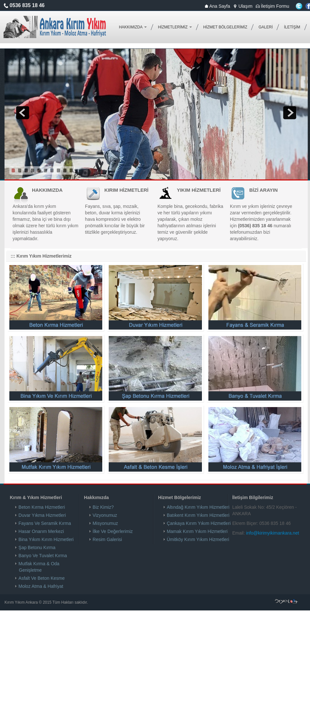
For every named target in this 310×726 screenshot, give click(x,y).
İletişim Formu (272, 6)
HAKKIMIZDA (133, 27)
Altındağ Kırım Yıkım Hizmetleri (198, 507)
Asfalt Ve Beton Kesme (42, 578)
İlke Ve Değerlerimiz (113, 531)
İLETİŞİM (292, 27)
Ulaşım (242, 6)
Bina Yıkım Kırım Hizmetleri (46, 539)
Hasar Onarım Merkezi (41, 531)
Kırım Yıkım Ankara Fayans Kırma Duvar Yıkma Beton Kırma (55, 27)
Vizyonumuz (105, 515)
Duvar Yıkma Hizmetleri (42, 515)
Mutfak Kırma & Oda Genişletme (39, 567)
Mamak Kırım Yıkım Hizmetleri (197, 531)
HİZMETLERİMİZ (175, 27)
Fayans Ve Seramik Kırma (45, 523)
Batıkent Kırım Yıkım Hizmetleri (198, 515)
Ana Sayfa (217, 6)
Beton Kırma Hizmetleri (42, 507)
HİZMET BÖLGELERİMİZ (225, 27)
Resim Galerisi (107, 539)
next (289, 112)
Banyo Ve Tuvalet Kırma (43, 555)
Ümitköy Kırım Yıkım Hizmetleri (198, 539)
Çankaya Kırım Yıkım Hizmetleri (199, 523)
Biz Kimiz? (103, 507)
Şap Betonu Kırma (37, 547)
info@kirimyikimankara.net (272, 533)
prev (22, 112)
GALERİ (265, 27)
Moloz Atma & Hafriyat (41, 586)
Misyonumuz (105, 523)
